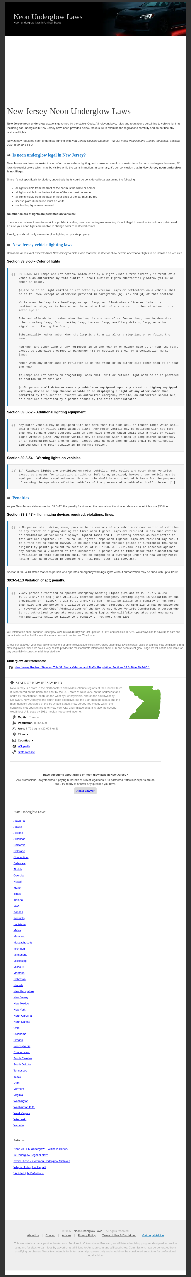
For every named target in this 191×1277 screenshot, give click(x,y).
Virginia (18, 1095)
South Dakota (22, 1064)
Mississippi (20, 960)
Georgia (19, 875)
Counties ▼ (26, 740)
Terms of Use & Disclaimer (119, 1235)
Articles (66, 1235)
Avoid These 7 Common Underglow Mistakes (42, 1161)
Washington (21, 1101)
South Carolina (23, 1058)
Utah (16, 1082)
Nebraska (20, 979)
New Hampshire (24, 991)
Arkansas (19, 839)
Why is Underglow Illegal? (30, 1167)
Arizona (18, 832)
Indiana (18, 899)
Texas (17, 1076)
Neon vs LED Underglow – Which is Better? (41, 1149)
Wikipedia (24, 746)
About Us (33, 1235)
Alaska (18, 826)
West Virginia (22, 1113)
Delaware (20, 863)
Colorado (19, 851)
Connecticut (21, 857)
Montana (19, 973)
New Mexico (21, 1003)
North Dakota (22, 1021)
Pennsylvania (22, 1046)
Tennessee (20, 1070)
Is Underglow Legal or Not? (31, 1155)
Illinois (17, 893)
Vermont (19, 1088)
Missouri (19, 967)
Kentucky (19, 918)
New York (20, 1009)
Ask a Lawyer (85, 790)
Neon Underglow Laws (48, 16)
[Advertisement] (95, 68)
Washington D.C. (24, 1107)
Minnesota (20, 954)
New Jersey (21, 997)
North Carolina (23, 1015)
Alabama (19, 820)
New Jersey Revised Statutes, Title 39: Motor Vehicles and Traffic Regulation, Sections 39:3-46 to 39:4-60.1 (82, 667)
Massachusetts (23, 942)
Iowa (16, 906)
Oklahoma (20, 1034)
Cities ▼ (23, 734)
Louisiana (20, 924)
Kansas (18, 912)
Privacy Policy (87, 1235)
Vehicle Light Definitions (29, 1173)
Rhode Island (22, 1052)
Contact (50, 1235)
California (20, 845)
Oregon (18, 1040)
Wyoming (19, 1125)
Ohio (16, 1027)
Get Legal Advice (153, 1235)
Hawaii (18, 881)
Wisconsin (20, 1119)
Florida (18, 869)
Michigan (19, 948)
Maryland (19, 936)
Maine (17, 930)
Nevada (18, 985)
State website (26, 752)
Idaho (17, 887)
